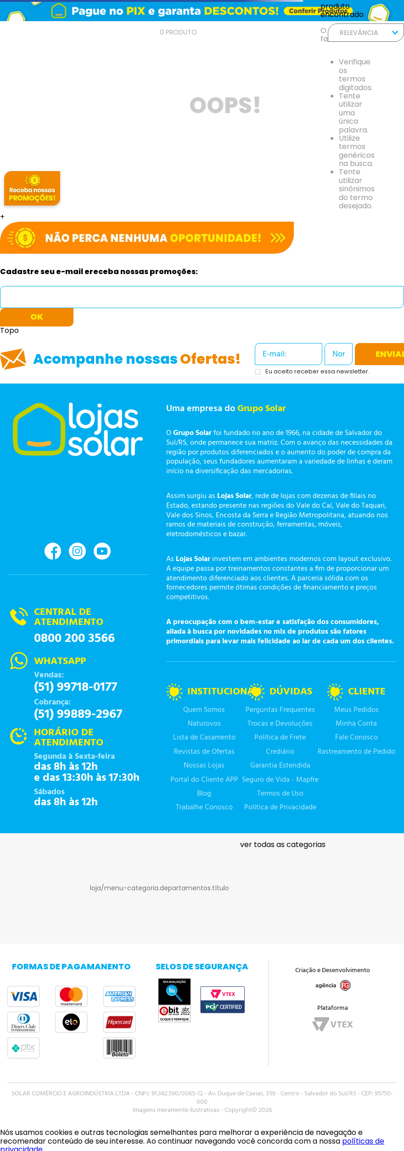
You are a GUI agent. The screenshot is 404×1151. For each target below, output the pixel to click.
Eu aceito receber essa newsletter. (317, 371)
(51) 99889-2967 (78, 714)
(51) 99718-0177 (75, 687)
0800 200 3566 (74, 638)
